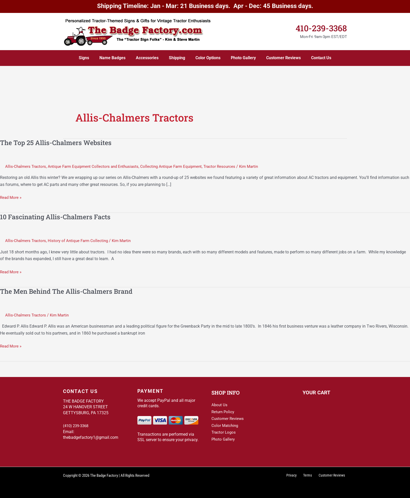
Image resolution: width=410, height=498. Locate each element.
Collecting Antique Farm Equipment (178, 166)
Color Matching (225, 425)
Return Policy (223, 411)
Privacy (296, 475)
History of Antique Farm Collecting (80, 240)
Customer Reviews (228, 418)
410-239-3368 (321, 28)
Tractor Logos (224, 432)
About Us (219, 404)
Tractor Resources (228, 166)
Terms (310, 475)
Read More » (11, 197)
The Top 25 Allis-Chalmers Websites (58, 142)
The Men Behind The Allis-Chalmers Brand (69, 291)
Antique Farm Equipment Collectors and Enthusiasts (96, 166)
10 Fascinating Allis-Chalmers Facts (57, 216)
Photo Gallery (223, 438)
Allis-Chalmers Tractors (26, 166)
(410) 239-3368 (77, 425)
